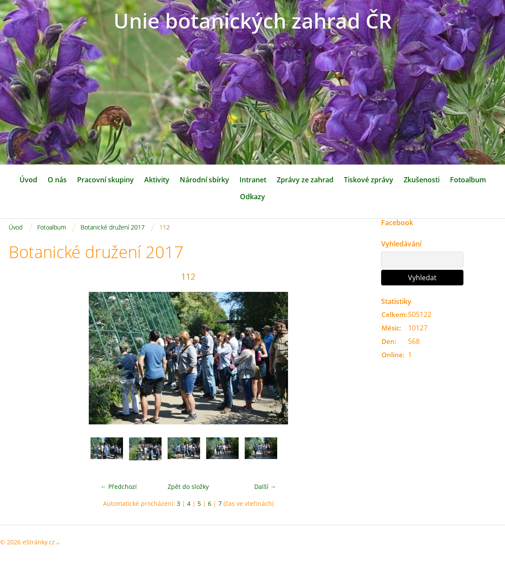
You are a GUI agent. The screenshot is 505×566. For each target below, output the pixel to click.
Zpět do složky (188, 486)
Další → (265, 486)
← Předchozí (118, 486)
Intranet (253, 179)
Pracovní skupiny (105, 179)
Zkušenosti (422, 179)
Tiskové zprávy (368, 179)
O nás (57, 179)
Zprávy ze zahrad (305, 179)
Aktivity (156, 179)
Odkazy (252, 196)
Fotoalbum (468, 179)
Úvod (28, 179)
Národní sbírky (204, 179)
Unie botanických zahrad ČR (252, 20)
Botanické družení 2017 (113, 227)
